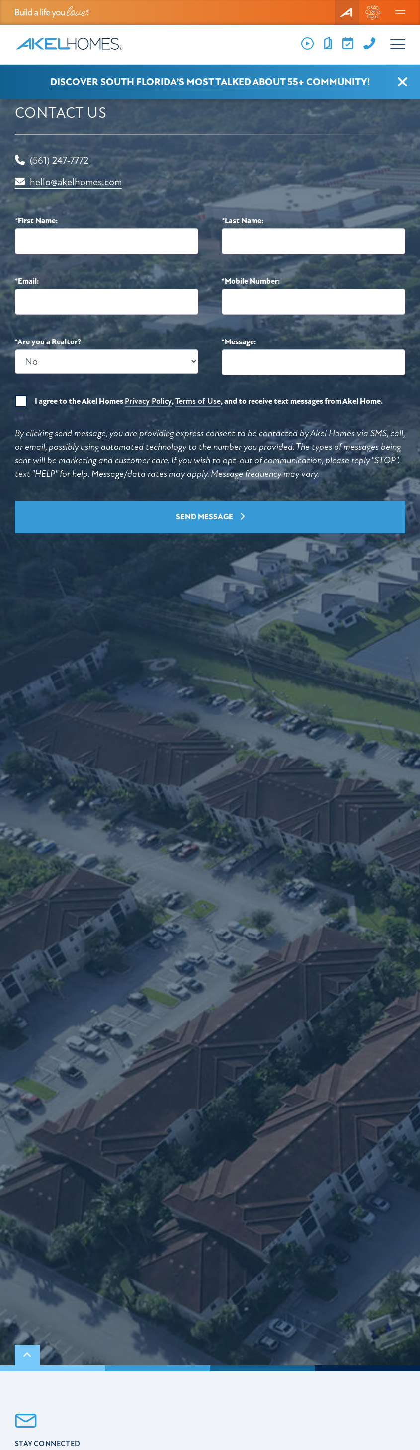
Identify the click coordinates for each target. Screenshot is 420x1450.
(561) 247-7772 (51, 160)
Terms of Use (198, 401)
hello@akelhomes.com (68, 182)
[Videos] (307, 44)
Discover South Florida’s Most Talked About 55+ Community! (210, 82)
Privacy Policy (148, 401)
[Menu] (400, 12)
